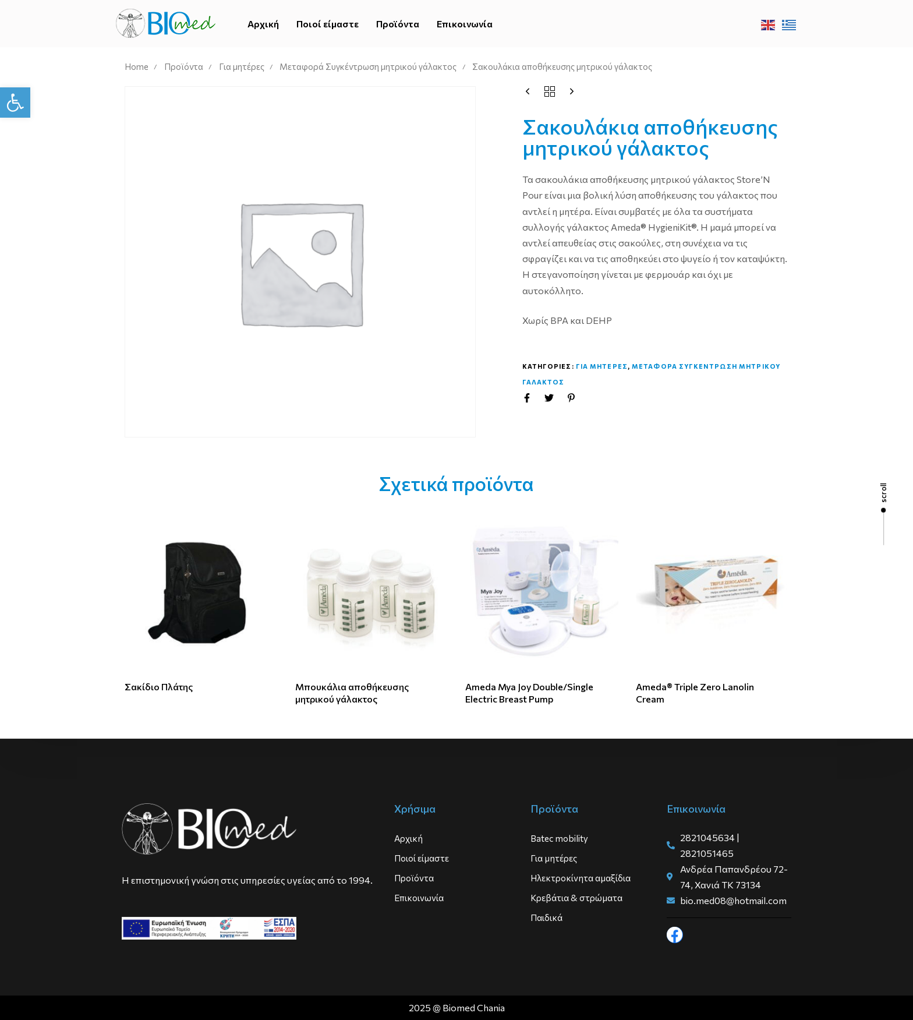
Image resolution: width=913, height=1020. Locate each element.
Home (136, 66)
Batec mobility (559, 838)
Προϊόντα (397, 23)
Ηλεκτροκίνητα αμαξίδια (580, 878)
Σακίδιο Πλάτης (159, 686)
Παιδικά (546, 917)
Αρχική (263, 23)
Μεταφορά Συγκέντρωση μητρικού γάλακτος (367, 66)
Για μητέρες (241, 66)
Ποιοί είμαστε (327, 23)
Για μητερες (602, 366)
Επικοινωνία (465, 23)
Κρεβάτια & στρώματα (576, 897)
